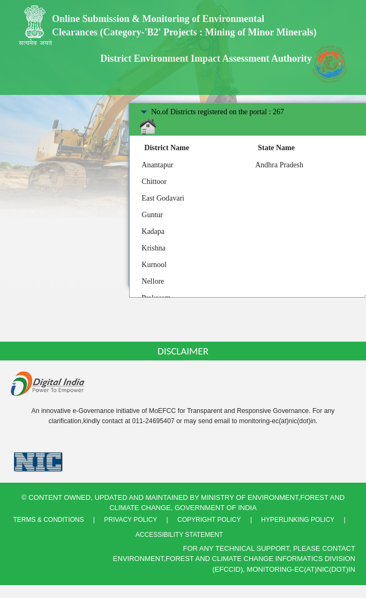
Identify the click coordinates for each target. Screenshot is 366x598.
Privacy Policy (130, 519)
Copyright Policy (209, 519)
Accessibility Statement (179, 534)
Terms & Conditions (48, 519)
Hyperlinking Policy (297, 519)
